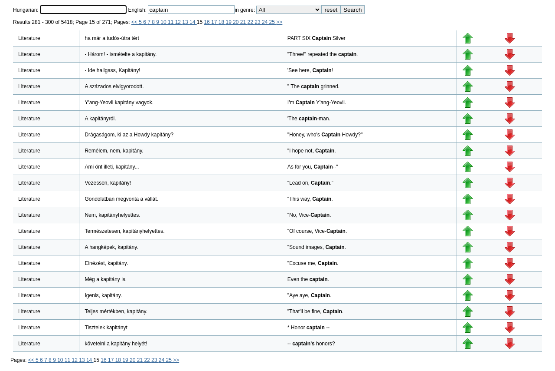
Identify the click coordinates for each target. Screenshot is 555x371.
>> (279, 22)
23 (258, 22)
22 (251, 22)
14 (193, 22)
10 (164, 22)
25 (273, 22)
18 (222, 22)
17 (215, 22)
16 (207, 22)
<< (135, 22)
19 (229, 22)
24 (265, 22)
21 (244, 22)
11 (171, 22)
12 (179, 22)
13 (185, 22)
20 (236, 22)
